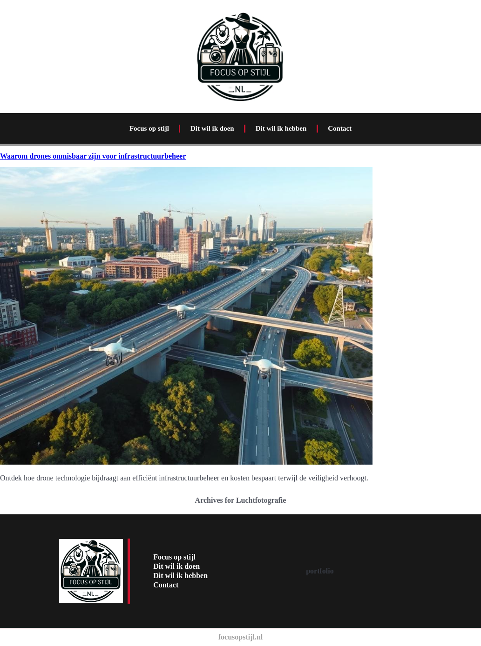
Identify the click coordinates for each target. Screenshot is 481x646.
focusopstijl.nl (240, 637)
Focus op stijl (149, 128)
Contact (340, 128)
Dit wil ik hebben (281, 128)
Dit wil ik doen (212, 128)
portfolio (320, 571)
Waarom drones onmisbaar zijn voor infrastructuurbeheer (93, 156)
